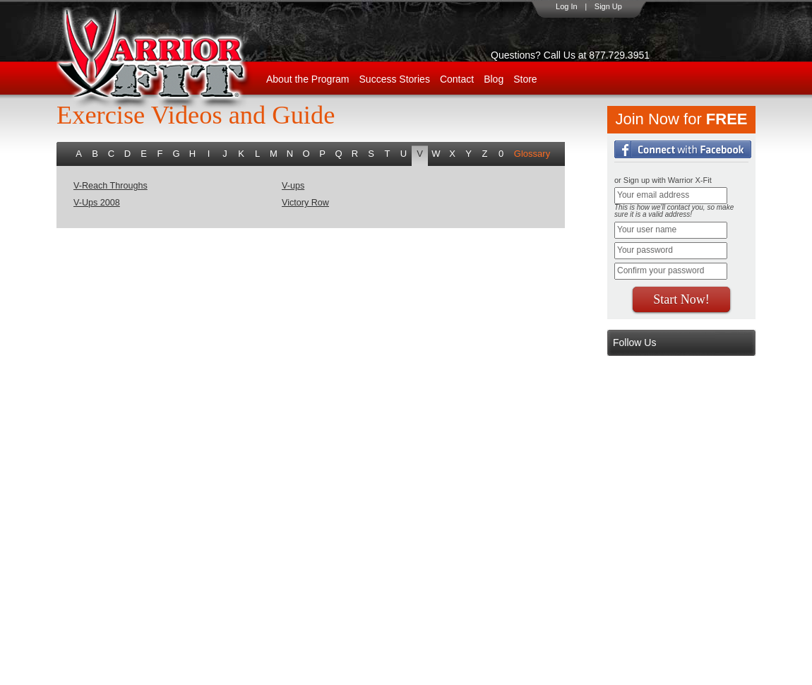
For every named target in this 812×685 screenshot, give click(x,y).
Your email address (653, 195)
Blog (493, 79)
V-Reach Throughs (110, 186)
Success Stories (394, 79)
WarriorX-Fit (169, 58)
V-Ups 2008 (96, 203)
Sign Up (608, 6)
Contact (457, 79)
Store (525, 79)
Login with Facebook (682, 149)
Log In (567, 6)
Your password (645, 250)
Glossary (532, 153)
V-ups (293, 186)
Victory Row (305, 203)
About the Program (308, 79)
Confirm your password (660, 270)
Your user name (646, 229)
